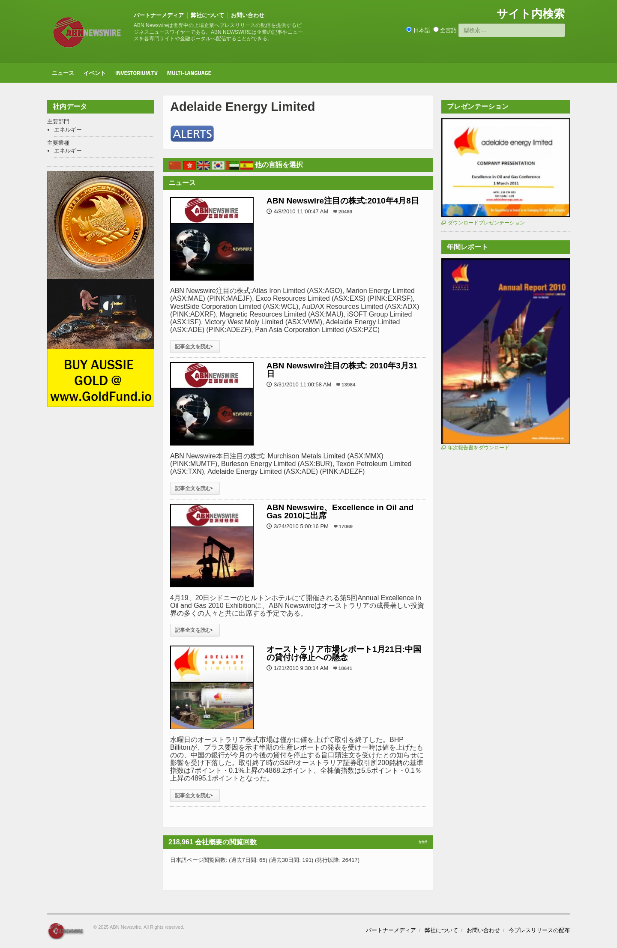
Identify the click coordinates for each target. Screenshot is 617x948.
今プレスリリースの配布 (539, 930)
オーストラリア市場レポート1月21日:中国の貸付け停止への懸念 (344, 653)
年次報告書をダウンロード (475, 448)
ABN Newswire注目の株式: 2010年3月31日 (342, 369)
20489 (345, 211)
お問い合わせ (247, 15)
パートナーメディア (159, 15)
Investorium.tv (136, 73)
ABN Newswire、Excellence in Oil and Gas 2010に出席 (340, 511)
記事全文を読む (195, 346)
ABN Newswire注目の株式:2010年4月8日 (343, 200)
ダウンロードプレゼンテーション (483, 223)
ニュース (63, 73)
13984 (348, 384)
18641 (345, 668)
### (423, 842)
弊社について (207, 15)
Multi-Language (189, 73)
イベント (95, 73)
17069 (346, 526)
